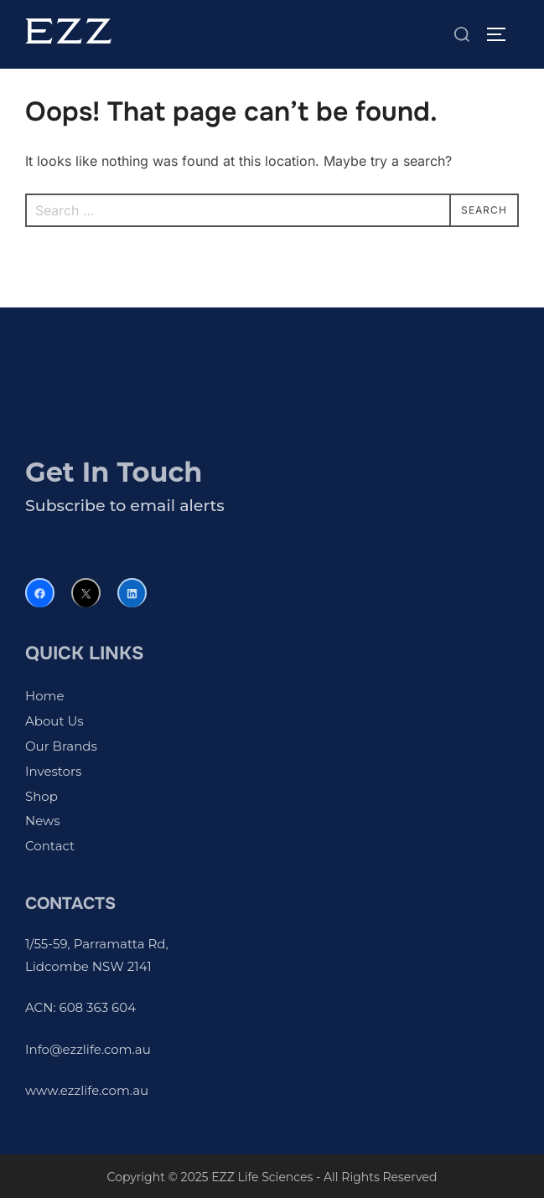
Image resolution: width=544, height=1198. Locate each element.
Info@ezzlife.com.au (88, 1049)
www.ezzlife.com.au (86, 1090)
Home (45, 696)
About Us (54, 721)
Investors (53, 771)
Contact (50, 846)
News (42, 821)
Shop (41, 796)
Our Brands (61, 746)
